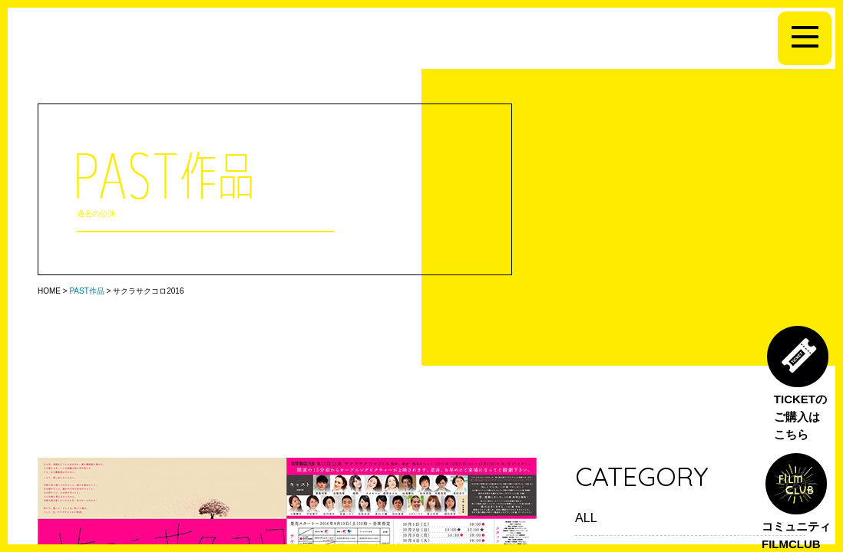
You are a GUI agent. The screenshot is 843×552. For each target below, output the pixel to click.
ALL (586, 517)
